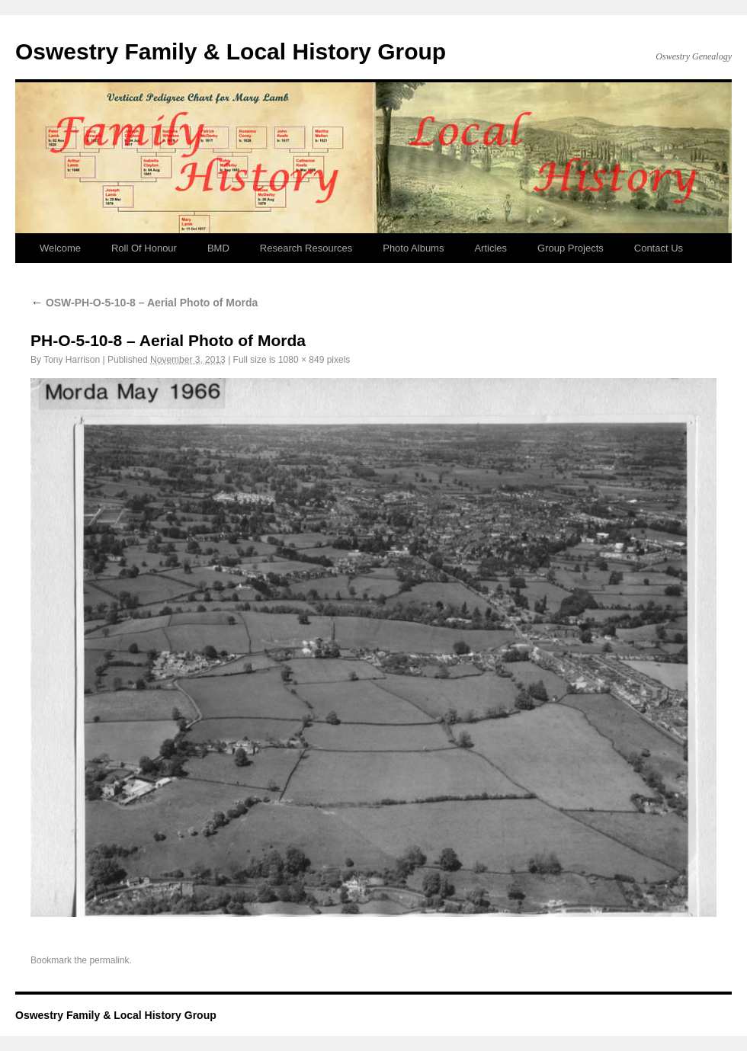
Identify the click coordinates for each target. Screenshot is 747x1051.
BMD (218, 248)
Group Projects (570, 248)
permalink (109, 960)
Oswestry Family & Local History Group (230, 51)
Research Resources (306, 248)
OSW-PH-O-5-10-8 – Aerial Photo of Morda (144, 302)
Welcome (60, 248)
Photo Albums (413, 248)
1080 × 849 (301, 359)
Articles (490, 248)
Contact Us (658, 248)
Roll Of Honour (144, 248)
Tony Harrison (71, 359)
